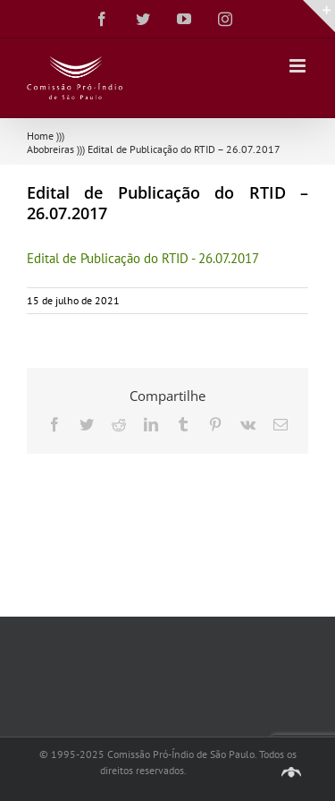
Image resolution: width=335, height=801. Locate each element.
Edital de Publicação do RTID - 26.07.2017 (143, 258)
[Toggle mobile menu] (298, 65)
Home (40, 135)
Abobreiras (50, 149)
